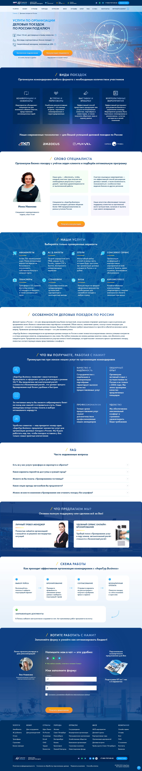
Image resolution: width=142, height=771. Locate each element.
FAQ (88, 9)
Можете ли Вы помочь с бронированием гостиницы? (38, 478)
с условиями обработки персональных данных (69, 695)
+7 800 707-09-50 (111, 3)
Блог (82, 9)
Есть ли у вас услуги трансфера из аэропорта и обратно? (40, 464)
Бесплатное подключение (27, 53)
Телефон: (49, 675)
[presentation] (59, 702)
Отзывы (74, 9)
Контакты (105, 9)
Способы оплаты (92, 766)
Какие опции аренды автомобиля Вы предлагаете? (38, 485)
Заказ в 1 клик (124, 3)
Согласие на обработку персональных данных (52, 766)
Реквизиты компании (78, 766)
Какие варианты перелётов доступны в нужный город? (39, 471)
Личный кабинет (119, 9)
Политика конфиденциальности (24, 766)
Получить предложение (59, 710)
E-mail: (48, 684)
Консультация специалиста (57, 53)
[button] (16, 9)
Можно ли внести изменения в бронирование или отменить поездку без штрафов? (53, 492)
